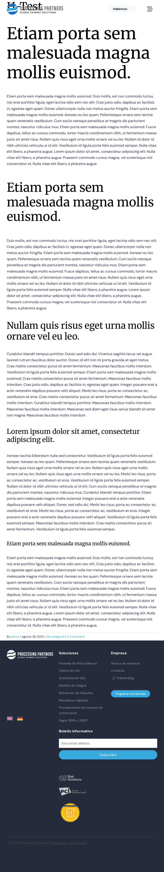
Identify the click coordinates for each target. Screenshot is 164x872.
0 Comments (76, 636)
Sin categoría (55, 636)
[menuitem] (12, 718)
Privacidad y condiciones (68, 843)
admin (15, 636)
